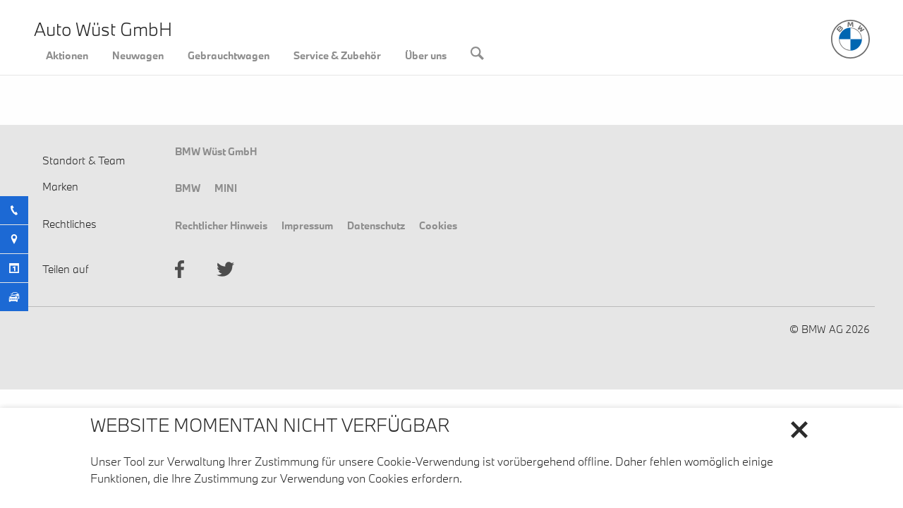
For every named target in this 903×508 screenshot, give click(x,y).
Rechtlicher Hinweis (221, 225)
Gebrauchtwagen (228, 55)
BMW (187, 188)
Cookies (438, 225)
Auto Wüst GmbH (103, 29)
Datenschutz (376, 225)
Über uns (426, 55)
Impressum (307, 225)
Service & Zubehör (337, 55)
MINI (225, 188)
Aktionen (67, 55)
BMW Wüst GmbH (216, 151)
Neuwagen (138, 55)
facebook (179, 269)
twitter (225, 269)
